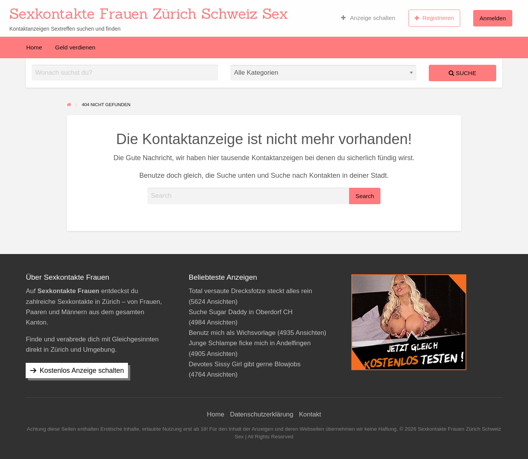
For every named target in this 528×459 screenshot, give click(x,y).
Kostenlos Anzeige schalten (81, 370)
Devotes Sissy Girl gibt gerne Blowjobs (244, 364)
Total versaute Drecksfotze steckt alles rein (250, 291)
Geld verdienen (75, 47)
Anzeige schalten (368, 18)
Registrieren (434, 18)
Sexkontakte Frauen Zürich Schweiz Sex (148, 13)
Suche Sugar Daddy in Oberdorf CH (240, 312)
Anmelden (492, 18)
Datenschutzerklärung (261, 414)
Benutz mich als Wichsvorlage (232, 332)
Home (34, 47)
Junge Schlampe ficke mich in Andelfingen (249, 343)
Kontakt (310, 414)
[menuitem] (368, 18)
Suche (462, 73)
